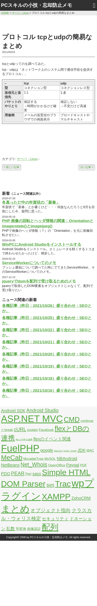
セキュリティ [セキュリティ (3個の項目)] (55, 518)
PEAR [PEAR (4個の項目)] (18, 473)
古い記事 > (86, 167)
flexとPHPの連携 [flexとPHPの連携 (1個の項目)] (24, 439)
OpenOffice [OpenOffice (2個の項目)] (56, 465)
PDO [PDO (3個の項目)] (5, 473)
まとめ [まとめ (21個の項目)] (15, 509)
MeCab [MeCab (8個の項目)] (11, 457)
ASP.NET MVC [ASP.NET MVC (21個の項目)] (32, 418)
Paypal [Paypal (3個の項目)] (72, 465)
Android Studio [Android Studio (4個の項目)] (42, 410)
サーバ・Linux (27, 159)
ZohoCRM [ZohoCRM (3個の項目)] (81, 498)
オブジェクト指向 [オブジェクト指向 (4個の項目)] (50, 510)
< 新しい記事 (11, 167)
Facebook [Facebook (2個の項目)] (46, 430)
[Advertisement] (48, 24)
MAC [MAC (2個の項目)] (90, 450)
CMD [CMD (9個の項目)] (72, 419)
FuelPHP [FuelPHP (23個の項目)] (20, 448)
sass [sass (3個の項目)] (36, 473)
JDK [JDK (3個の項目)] (81, 450)
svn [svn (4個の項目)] (50, 485)
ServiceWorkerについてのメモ (29, 263)
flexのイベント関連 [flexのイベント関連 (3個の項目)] (52, 438)
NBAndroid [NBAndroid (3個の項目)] (67, 458)
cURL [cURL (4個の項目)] (20, 429)
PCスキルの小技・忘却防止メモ (36, 5)
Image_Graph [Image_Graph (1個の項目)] (70, 451)
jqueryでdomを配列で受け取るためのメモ (39, 281)
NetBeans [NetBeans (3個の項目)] (10, 465)
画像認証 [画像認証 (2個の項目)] (34, 529)
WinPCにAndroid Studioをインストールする (41, 244)
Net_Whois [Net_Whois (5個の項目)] (33, 465)
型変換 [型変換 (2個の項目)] (21, 529)
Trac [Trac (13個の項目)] (63, 483)
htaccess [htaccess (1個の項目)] (58, 451)
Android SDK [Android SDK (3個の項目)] (13, 410)
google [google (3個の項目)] (46, 450)
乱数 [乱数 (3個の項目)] (10, 528)
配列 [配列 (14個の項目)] (50, 527)
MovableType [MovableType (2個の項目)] (33, 459)
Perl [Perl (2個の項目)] (28, 474)
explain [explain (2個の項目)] (32, 430)
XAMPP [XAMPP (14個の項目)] (56, 496)
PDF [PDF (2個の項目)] (83, 465)
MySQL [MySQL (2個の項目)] (50, 459)
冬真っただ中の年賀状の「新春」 (31, 202)
